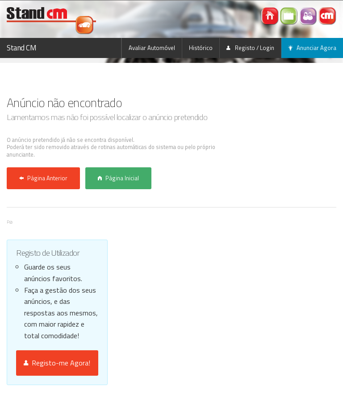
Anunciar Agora (312, 47)
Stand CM (22, 48)
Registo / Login (250, 47)
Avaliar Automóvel (152, 47)
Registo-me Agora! (57, 362)
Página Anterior (43, 178)
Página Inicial (118, 178)
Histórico (201, 47)
